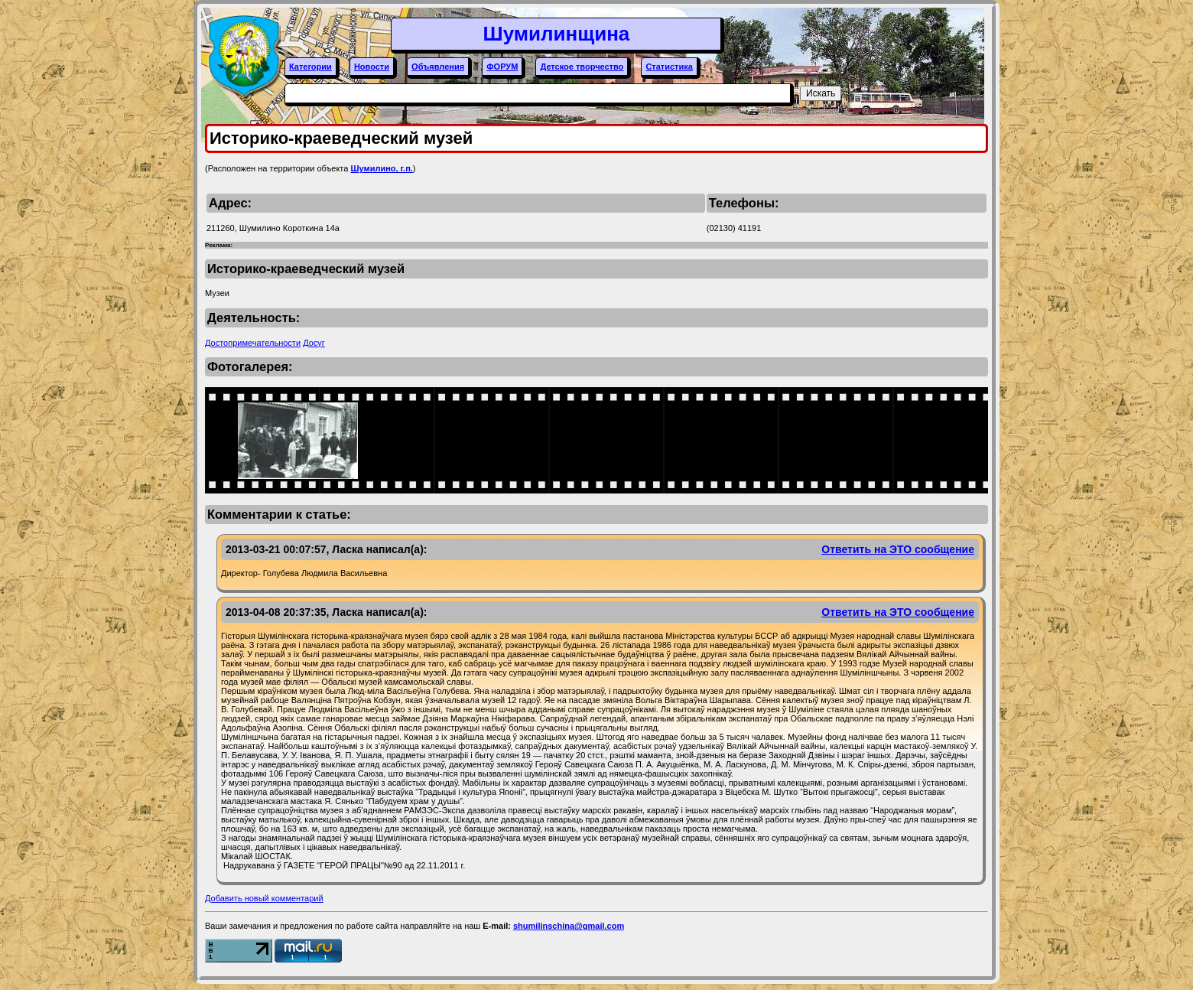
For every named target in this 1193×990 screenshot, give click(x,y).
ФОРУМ (502, 66)
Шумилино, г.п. (381, 168)
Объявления (437, 66)
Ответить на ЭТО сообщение (897, 549)
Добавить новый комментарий (264, 898)
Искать (820, 93)
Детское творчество (581, 66)
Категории (310, 66)
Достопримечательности (253, 342)
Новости (371, 66)
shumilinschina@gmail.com (568, 925)
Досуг (314, 342)
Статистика (669, 66)
